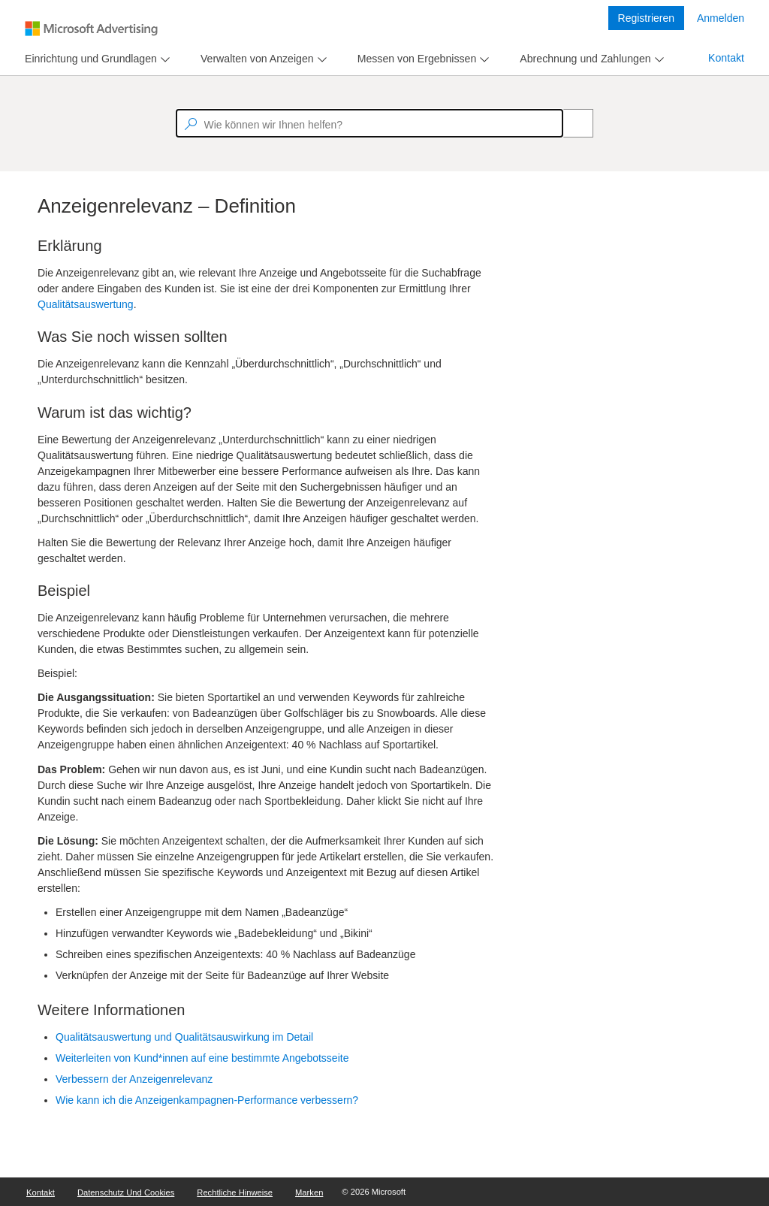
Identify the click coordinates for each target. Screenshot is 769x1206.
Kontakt (726, 58)
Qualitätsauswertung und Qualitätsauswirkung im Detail (184, 1037)
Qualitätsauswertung (86, 304)
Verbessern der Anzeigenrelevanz (134, 1079)
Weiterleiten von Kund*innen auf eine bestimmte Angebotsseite (202, 1058)
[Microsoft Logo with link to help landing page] (91, 28)
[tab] (88, 59)
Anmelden (720, 18)
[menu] (95, 59)
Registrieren (646, 18)
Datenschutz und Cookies (125, 1192)
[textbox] (369, 123)
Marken (309, 1192)
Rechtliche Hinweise (235, 1192)
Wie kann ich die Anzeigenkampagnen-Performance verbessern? (207, 1100)
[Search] (570, 123)
